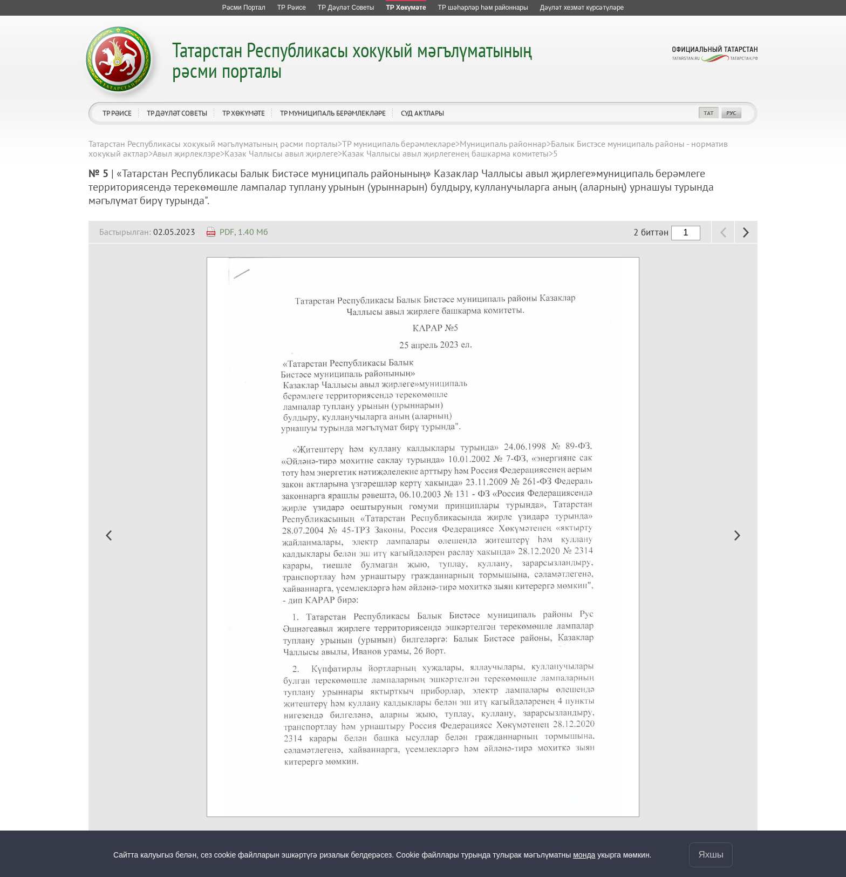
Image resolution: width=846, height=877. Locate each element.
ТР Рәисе (117, 113)
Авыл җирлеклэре (186, 153)
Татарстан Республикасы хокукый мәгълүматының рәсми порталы (352, 59)
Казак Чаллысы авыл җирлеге (281, 153)
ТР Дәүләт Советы (177, 113)
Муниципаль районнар (503, 143)
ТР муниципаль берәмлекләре (333, 113)
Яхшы (711, 854)
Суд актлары (422, 113)
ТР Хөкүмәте (243, 113)
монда (584, 855)
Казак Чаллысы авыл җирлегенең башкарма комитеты (445, 153)
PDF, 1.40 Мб (244, 231)
